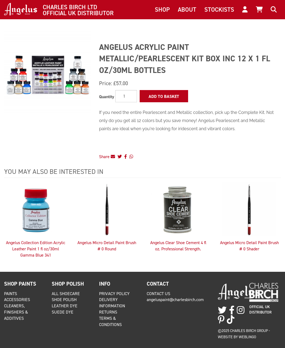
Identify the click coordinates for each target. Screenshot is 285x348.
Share (107, 156)
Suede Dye (62, 312)
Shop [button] (162, 9)
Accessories (17, 299)
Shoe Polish (64, 299)
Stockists (219, 9)
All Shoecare (66, 293)
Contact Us (158, 293)
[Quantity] (126, 96)
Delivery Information (112, 303)
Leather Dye (64, 306)
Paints (10, 293)
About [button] (187, 9)
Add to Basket (164, 96)
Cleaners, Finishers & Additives (16, 312)
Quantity (106, 97)
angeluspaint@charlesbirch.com (175, 299)
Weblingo (247, 336)
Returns (108, 312)
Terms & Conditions (110, 321)
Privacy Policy (114, 293)
